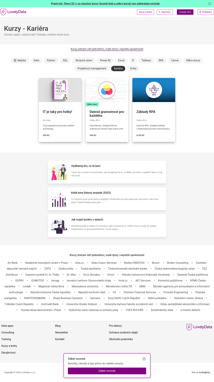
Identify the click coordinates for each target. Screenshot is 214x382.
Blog (58, 325)
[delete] (209, 3)
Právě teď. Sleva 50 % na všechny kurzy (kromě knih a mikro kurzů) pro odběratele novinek (105, 3)
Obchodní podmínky (121, 339)
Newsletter (61, 332)
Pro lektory (115, 325)
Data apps (7, 325)
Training (6, 339)
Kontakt (59, 339)
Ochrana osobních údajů (123, 332)
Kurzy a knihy (145, 12)
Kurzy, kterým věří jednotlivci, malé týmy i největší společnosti (107, 49)
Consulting (7, 332)
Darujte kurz (8, 352)
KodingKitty (204, 372)
